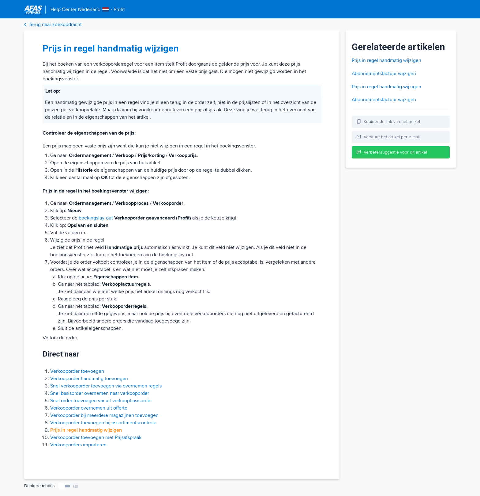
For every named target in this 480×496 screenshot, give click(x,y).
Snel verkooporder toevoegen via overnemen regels (106, 386)
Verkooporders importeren (78, 445)
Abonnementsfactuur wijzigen (384, 74)
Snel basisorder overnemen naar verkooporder (99, 393)
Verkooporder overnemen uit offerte (88, 408)
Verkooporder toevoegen (77, 371)
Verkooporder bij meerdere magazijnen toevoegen (104, 415)
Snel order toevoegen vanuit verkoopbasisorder (101, 401)
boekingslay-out (96, 218)
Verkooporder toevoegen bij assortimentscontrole (103, 423)
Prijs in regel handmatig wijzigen (386, 60)
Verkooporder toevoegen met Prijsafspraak (95, 437)
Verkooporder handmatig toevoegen (89, 379)
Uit (75, 486)
